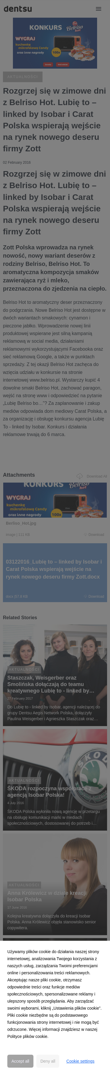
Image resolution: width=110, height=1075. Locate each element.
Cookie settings (80, 1061)
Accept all (20, 1061)
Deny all (47, 1061)
